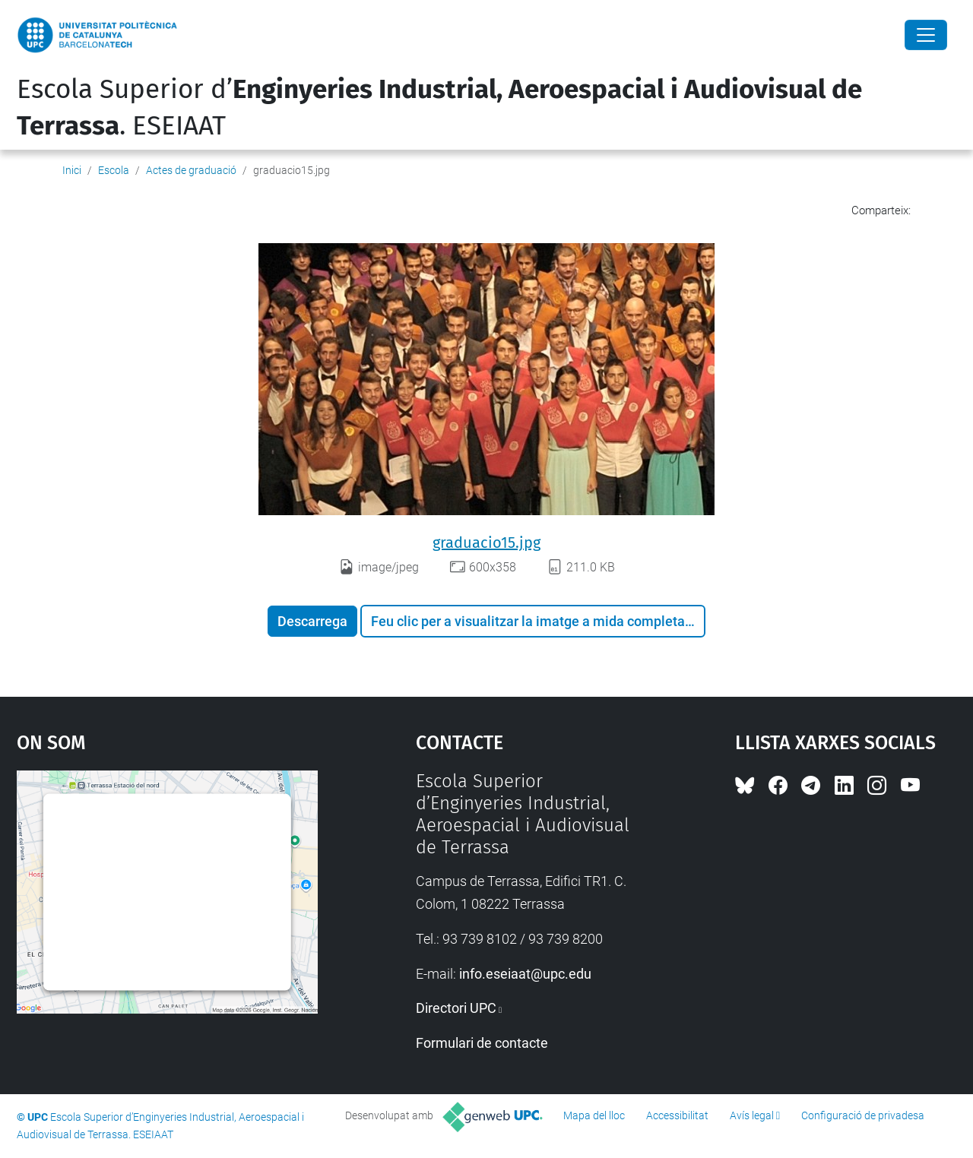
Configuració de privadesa (862, 1115)
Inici (71, 170)
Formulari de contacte (482, 1043)
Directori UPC (456, 1008)
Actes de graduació (191, 170)
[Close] (926, 35)
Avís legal (752, 1115)
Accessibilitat (677, 1115)
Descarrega (312, 621)
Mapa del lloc (594, 1115)
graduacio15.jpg (486, 542)
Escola (113, 170)
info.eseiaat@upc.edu (525, 974)
